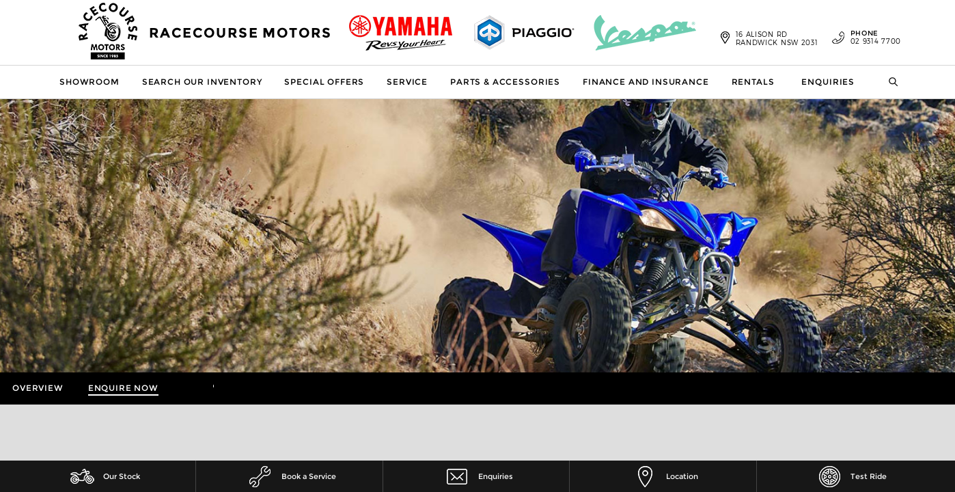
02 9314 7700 (866, 37)
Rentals (753, 82)
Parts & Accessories (505, 82)
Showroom (89, 82)
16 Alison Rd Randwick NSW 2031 (777, 38)
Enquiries (828, 82)
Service (407, 82)
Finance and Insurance (646, 82)
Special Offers (324, 82)
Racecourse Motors (240, 33)
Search (885, 82)
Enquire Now (123, 388)
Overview (38, 388)
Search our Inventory (202, 82)
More (192, 388)
